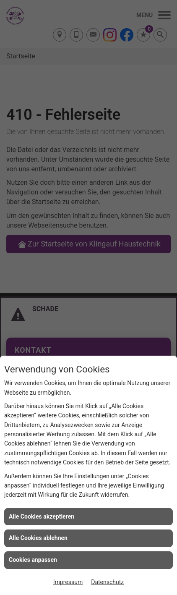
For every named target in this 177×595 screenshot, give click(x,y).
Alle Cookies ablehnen (38, 538)
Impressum (68, 582)
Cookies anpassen (33, 559)
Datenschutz (107, 582)
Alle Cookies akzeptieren (41, 516)
